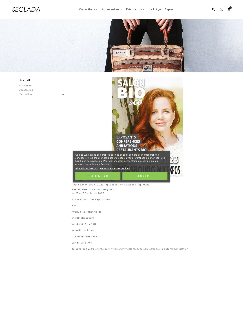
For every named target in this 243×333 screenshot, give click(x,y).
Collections (25, 85)
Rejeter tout (98, 176)
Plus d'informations (86, 168)
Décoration (25, 94)
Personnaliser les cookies (115, 168)
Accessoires (26, 90)
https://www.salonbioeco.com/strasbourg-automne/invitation (149, 249)
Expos (169, 9)
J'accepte (144, 176)
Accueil (24, 80)
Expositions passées (121, 184)
